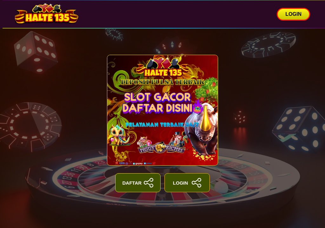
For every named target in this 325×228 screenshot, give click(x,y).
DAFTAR (138, 182)
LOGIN (293, 14)
